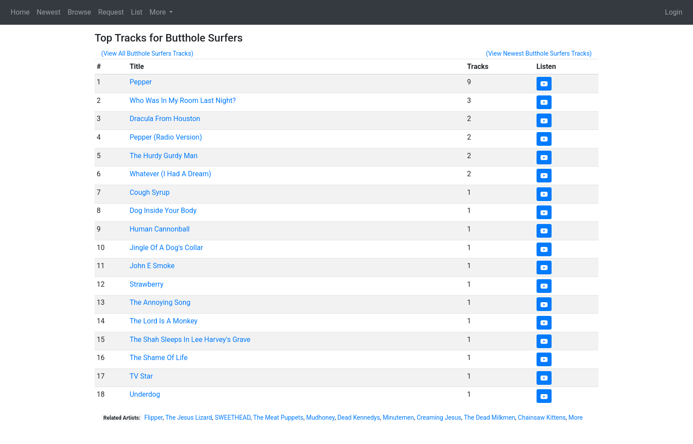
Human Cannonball (159, 229)
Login (673, 12)
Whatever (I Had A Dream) (170, 174)
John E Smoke (152, 266)
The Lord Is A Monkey (163, 321)
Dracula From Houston (164, 118)
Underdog (144, 394)
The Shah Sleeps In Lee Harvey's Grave (189, 339)
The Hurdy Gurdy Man (163, 156)
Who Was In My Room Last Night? (182, 100)
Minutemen (398, 417)
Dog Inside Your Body (163, 210)
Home (20, 12)
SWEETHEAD (233, 417)
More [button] (158, 12)
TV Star (141, 376)
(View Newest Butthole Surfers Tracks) (539, 53)
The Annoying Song (159, 302)
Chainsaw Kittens (542, 417)
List (136, 12)
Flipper (153, 417)
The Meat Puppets (278, 417)
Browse (79, 12)
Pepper (140, 82)
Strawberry (146, 284)
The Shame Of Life (158, 357)
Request (111, 12)
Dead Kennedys (358, 417)
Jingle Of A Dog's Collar (166, 247)
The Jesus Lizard (188, 417)
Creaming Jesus (439, 417)
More (575, 417)
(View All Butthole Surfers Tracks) (147, 53)
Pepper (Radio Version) (165, 137)
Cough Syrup (149, 192)
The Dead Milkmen (489, 417)
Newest (49, 12)
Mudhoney (320, 417)
